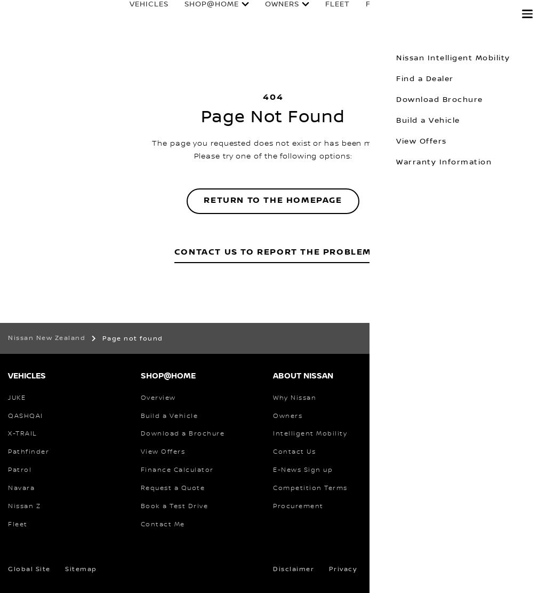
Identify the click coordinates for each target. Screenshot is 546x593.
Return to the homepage (273, 200)
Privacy (343, 569)
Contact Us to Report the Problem (273, 252)
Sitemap (81, 569)
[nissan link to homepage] (29, 25)
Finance (373, 14)
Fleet (327, 14)
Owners (272, 14)
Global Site (29, 569)
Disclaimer (293, 569)
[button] (527, 14)
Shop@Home (201, 14)
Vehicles (138, 14)
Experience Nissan (458, 14)
